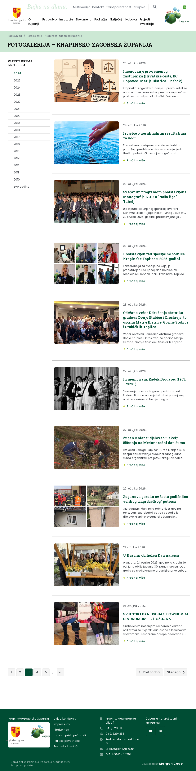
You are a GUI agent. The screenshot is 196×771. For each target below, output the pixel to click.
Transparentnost (116, 11)
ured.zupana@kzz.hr (120, 749)
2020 (17, 116)
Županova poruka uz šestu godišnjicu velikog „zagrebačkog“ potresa (154, 512)
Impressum (62, 724)
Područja (92, 20)
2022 (17, 102)
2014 (17, 158)
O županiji (36, 20)
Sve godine (21, 187)
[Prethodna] (149, 690)
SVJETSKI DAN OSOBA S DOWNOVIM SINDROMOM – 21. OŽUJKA (153, 633)
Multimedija (85, 11)
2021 (17, 109)
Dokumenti (79, 20)
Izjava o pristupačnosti (70, 735)
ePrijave (133, 11)
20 (60, 690)
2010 (17, 179)
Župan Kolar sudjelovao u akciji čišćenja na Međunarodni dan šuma (153, 450)
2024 (17, 87)
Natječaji (105, 20)
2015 (17, 151)
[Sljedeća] (175, 690)
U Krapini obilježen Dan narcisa (153, 569)
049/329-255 (115, 734)
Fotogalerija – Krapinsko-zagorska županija (54, 35)
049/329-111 (114, 728)
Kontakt (99, 11)
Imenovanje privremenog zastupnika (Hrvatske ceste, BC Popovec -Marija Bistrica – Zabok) (155, 76)
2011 (16, 172)
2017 (17, 137)
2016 (17, 144)
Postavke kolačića (66, 746)
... (53, 690)
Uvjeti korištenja (65, 719)
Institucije (64, 20)
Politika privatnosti (67, 741)
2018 (17, 130)
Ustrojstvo (50, 20)
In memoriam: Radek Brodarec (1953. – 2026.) (151, 389)
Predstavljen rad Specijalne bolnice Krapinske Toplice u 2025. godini (155, 258)
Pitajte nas (61, 730)
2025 (17, 80)
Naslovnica (15, 35)
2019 (17, 123)
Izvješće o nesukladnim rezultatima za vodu (145, 135)
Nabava (117, 20)
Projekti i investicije (134, 20)
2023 (17, 95)
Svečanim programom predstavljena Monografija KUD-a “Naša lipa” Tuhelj (155, 196)
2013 (17, 165)
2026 (17, 73)
